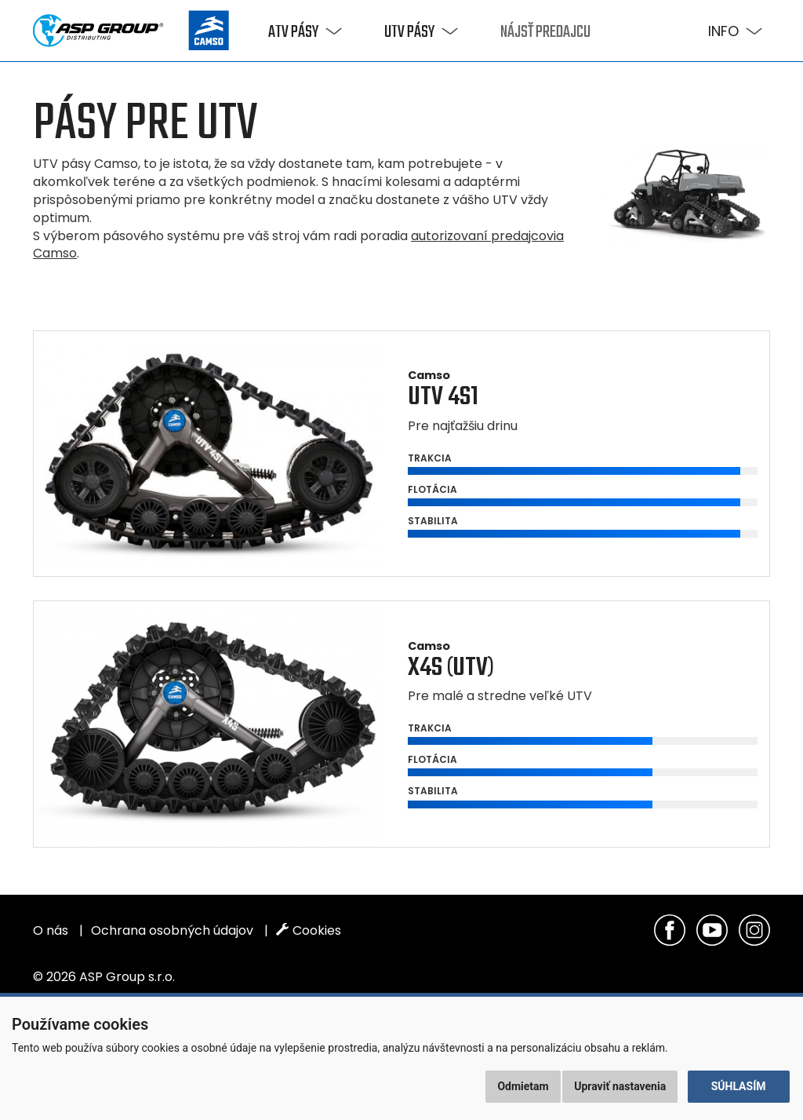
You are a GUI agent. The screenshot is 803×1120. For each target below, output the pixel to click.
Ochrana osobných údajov (172, 930)
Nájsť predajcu (545, 32)
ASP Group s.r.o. (127, 977)
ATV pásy (293, 32)
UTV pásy (409, 32)
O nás (50, 930)
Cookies (308, 930)
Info (723, 31)
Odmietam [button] (522, 1086)
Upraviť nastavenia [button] (620, 1086)
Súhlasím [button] (738, 1086)
